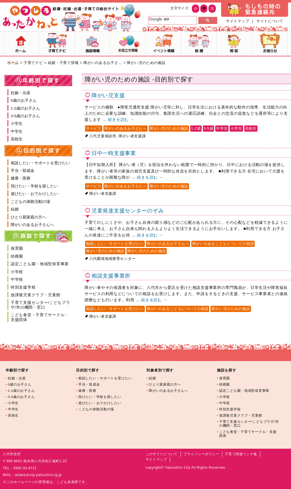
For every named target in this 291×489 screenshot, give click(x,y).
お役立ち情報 (127, 43)
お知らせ (269, 43)
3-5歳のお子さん (25, 116)
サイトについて (269, 21)
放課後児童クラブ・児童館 (36, 295)
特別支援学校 (23, 287)
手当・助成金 (22, 171)
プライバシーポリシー (201, 454)
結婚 (198, 43)
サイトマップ (237, 21)
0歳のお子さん (24, 100)
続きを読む (121, 119)
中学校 (17, 279)
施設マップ (92, 43)
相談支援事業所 (111, 276)
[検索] (172, 19)
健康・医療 (20, 178)
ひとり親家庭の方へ (28, 217)
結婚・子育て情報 (63, 63)
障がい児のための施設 (169, 128)
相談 (234, 43)
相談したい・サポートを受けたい (115, 244)
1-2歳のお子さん (25, 108)
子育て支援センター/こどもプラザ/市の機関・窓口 (40, 304)
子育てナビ (56, 43)
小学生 (236, 128)
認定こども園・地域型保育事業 (40, 264)
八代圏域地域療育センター (112, 258)
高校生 (251, 128)
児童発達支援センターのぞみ (128, 211)
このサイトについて (162, 454)
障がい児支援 (108, 95)
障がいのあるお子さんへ (125, 128)
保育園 (17, 248)
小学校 (17, 272)
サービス (93, 128)
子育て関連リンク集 (241, 454)
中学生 (222, 128)
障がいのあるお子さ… (102, 63)
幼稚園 (17, 256)
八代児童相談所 (102, 136)
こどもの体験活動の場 (30, 202)
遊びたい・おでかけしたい (34, 194)
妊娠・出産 (20, 93)
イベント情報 (163, 43)
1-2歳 (196, 128)
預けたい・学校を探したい (34, 186)
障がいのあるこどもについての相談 (223, 244)
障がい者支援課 (132, 136)
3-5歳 (209, 128)
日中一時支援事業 (114, 153)
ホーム (21, 43)
